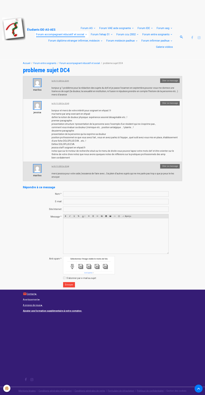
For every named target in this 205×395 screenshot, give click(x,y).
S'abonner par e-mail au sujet (81, 278)
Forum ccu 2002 (126, 34)
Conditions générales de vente (89, 391)
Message (55, 216)
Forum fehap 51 (100, 34)
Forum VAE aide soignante (115, 28)
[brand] (17, 29)
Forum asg (163, 28)
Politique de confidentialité (150, 391)
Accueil (26, 63)
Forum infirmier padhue (155, 40)
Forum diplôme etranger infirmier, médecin (74, 40)
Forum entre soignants (156, 34)
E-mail (58, 201)
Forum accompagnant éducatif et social (60, 34)
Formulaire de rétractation (121, 391)
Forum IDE (144, 28)
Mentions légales (27, 391)
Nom (57, 194)
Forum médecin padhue (120, 40)
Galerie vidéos (164, 46)
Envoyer (69, 284)
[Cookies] (6, 388)
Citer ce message (170, 81)
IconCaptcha (88, 273)
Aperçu (126, 216)
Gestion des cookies (176, 391)
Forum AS (87, 28)
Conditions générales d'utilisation (55, 391)
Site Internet (55, 209)
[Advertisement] (58, 7)
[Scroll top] (199, 389)
